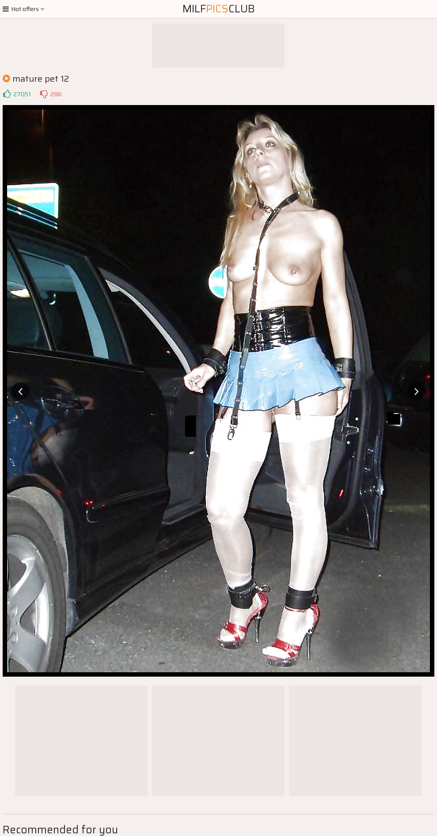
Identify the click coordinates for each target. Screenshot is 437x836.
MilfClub (218, 8)
